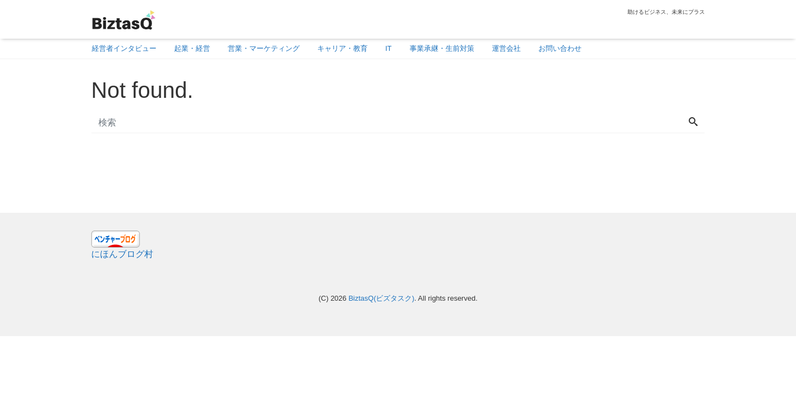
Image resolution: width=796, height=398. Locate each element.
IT (388, 48)
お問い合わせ (560, 48)
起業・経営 (192, 48)
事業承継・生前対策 (442, 48)
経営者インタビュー (124, 48)
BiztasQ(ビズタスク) (381, 298)
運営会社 (506, 48)
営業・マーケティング (264, 48)
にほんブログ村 (122, 254)
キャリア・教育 (342, 48)
